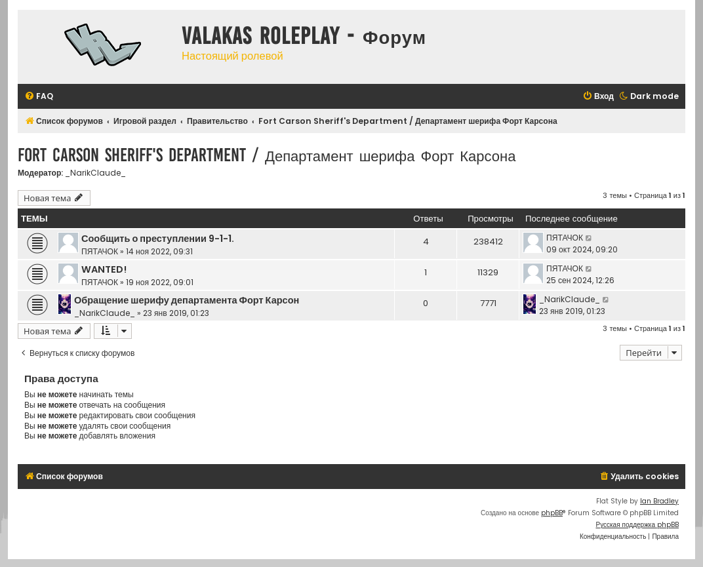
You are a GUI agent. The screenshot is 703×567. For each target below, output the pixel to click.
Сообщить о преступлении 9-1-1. (157, 238)
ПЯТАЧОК (99, 251)
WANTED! (104, 269)
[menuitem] (38, 97)
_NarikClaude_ (95, 173)
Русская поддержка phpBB (637, 525)
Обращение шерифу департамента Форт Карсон (186, 300)
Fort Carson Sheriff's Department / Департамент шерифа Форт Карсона (266, 155)
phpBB (552, 513)
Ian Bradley (659, 501)
